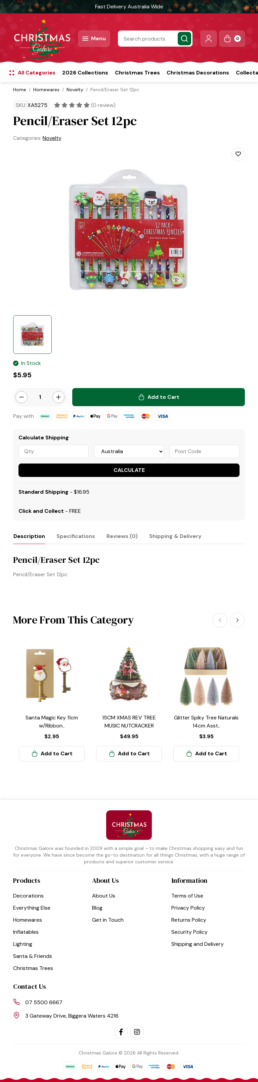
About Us (103, 895)
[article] (51, 702)
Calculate (129, 470)
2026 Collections (85, 72)
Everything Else (31, 907)
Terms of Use (187, 895)
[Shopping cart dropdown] (232, 39)
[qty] (53, 451)
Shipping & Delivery (175, 536)
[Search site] (184, 38)
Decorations (28, 895)
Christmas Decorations (198, 72)
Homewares (27, 919)
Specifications (75, 536)
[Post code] (204, 451)
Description (29, 536)
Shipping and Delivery (197, 944)
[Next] (237, 619)
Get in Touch (108, 919)
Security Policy (189, 931)
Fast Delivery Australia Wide (129, 6)
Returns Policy (188, 919)
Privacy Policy (188, 907)
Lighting (22, 944)
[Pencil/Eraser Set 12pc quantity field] (40, 397)
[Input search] (155, 39)
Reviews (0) (122, 536)
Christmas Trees (137, 72)
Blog (97, 907)
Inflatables (26, 931)
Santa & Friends (32, 956)
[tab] (29, 536)
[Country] (129, 451)
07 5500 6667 (43, 1002)
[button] (209, 39)
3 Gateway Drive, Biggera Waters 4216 (72, 1015)
